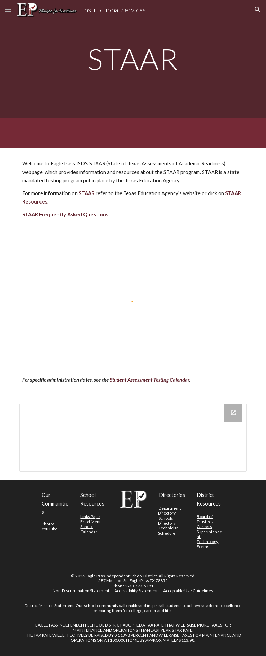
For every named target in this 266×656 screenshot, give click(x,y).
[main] (132, 58)
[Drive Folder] (132, 438)
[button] (8, 9)
